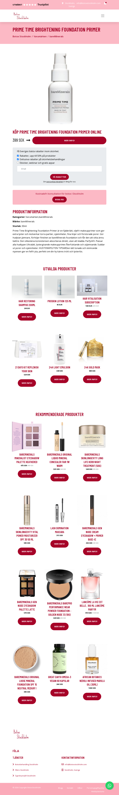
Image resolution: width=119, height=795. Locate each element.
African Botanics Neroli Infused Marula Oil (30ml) (92, 680)
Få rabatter (59, 177)
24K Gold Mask (92, 367)
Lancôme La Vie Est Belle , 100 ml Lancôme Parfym (92, 605)
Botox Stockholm (22, 36)
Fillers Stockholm (22, 770)
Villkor (79, 788)
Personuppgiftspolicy (95, 788)
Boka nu (59, 199)
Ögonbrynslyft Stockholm (25, 775)
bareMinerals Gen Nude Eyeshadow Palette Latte (27, 605)
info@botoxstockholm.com (89, 3)
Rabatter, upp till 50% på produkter (38, 155)
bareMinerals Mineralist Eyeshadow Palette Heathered (27, 458)
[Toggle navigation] (102, 15)
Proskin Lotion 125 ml (60, 301)
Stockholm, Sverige (72, 770)
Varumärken (40, 36)
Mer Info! (69, 140)
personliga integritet (54, 181)
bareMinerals (56, 36)
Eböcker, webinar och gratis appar (37, 162)
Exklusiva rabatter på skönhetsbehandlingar (42, 159)
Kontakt (70, 788)
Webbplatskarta (97, 791)
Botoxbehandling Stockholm (26, 764)
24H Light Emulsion (59, 367)
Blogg (60, 788)
